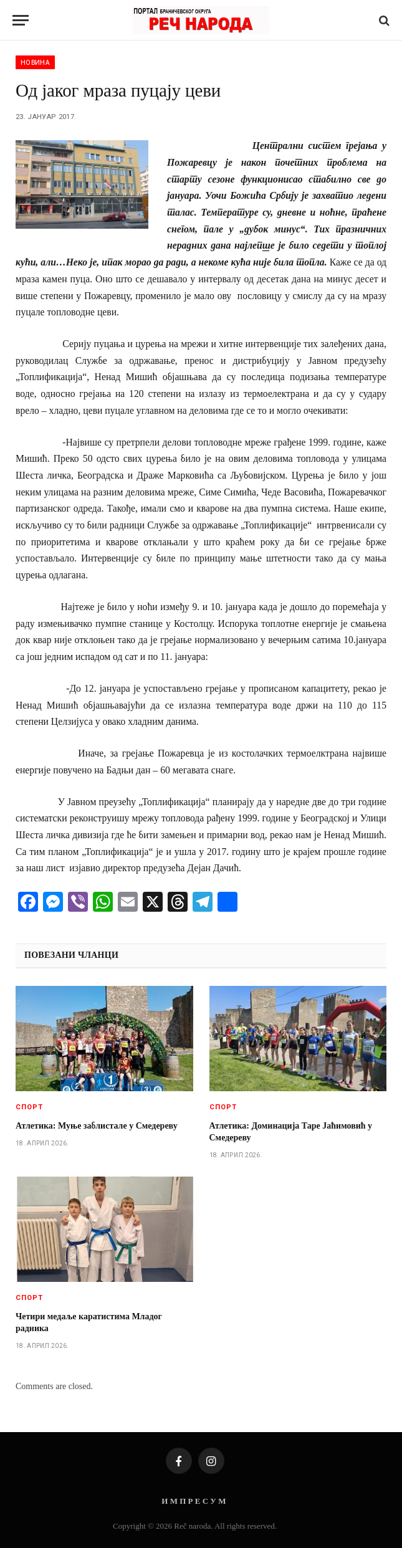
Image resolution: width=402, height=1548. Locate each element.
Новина (35, 62)
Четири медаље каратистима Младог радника (89, 1322)
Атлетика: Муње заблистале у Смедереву (97, 1125)
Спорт (30, 1107)
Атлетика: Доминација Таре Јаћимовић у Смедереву (291, 1131)
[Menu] (20, 20)
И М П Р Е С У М (193, 1501)
